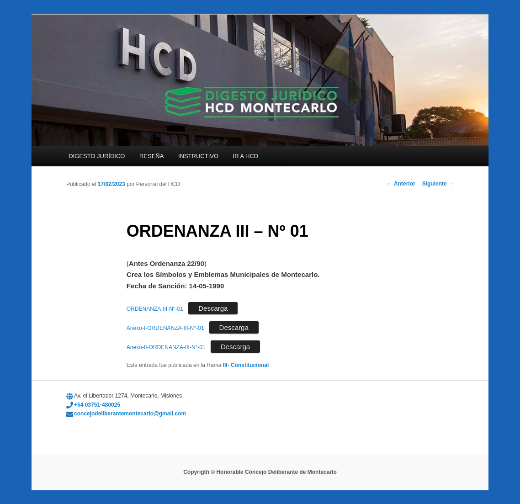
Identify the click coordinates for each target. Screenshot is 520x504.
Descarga (213, 308)
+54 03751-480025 (97, 405)
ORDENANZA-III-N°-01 (155, 309)
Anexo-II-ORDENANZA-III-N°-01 (166, 347)
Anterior (401, 183)
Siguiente (438, 183)
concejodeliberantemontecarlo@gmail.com (130, 413)
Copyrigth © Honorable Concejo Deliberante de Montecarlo (260, 472)
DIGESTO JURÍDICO (97, 156)
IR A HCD (246, 156)
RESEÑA (151, 156)
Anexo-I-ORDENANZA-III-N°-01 (165, 328)
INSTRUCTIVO (198, 156)
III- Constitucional (246, 365)
